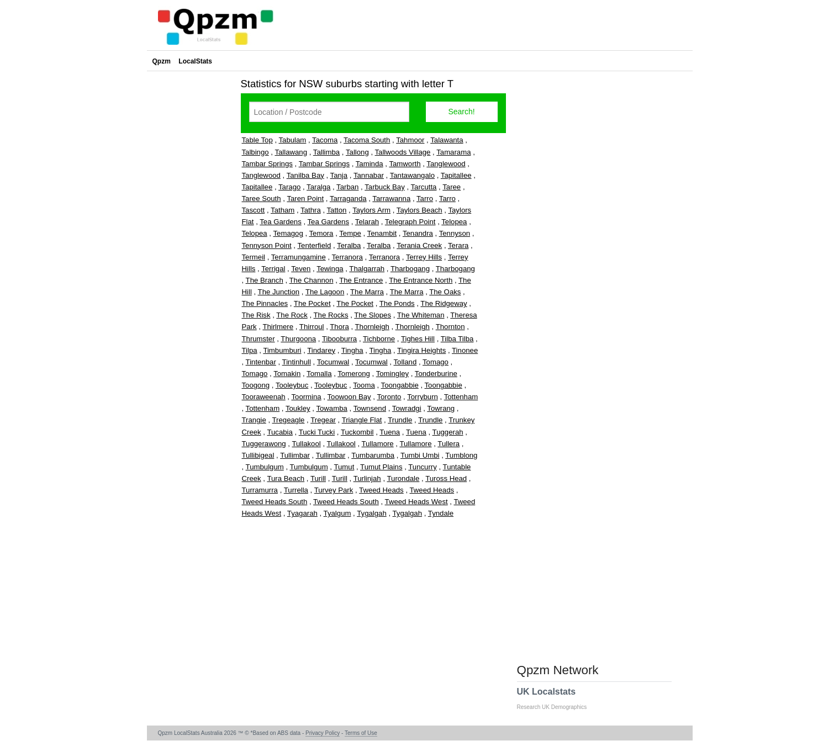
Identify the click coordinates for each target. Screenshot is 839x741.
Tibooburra (339, 339)
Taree (451, 187)
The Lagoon (324, 292)
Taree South (261, 198)
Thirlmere (277, 326)
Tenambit (382, 233)
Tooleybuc (292, 385)
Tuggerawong (264, 444)
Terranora (346, 257)
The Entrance (361, 280)
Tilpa (249, 350)
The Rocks (331, 315)
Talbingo (255, 152)
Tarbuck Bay (385, 187)
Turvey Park (333, 490)
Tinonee (465, 350)
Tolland (404, 362)
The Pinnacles (265, 303)
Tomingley (392, 373)
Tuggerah (447, 432)
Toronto (389, 397)
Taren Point (305, 198)
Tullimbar (295, 455)
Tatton (336, 210)
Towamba (331, 408)
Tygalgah (372, 513)
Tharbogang (410, 268)
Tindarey (321, 350)
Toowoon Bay (349, 397)
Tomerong (353, 373)
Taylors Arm (371, 210)
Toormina (306, 397)
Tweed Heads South (275, 501)
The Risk (256, 315)
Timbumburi (282, 350)
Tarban (347, 187)
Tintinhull (296, 362)
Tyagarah (302, 513)
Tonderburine (436, 373)
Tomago (435, 362)
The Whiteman (421, 315)
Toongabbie (400, 385)
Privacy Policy (322, 733)
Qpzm (161, 61)
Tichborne (379, 339)
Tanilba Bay (305, 175)
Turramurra (260, 490)
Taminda (369, 164)
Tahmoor (410, 140)
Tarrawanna (391, 198)
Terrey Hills (424, 257)
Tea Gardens (281, 222)
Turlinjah (367, 478)
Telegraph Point (410, 222)
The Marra (367, 292)
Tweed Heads (381, 490)
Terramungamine (298, 257)
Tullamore (378, 444)
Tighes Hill (418, 339)
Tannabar (368, 175)
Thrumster (258, 339)
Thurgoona (298, 339)
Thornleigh (372, 326)
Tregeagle (288, 420)
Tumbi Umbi (420, 455)
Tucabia (279, 432)
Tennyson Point (267, 245)
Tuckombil (357, 432)
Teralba (349, 245)
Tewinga (329, 268)
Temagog (288, 233)
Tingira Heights (421, 350)
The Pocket (312, 303)
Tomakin (286, 373)
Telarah (367, 222)
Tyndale (440, 513)
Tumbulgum (265, 467)
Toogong (256, 385)
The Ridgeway (443, 303)
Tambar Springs (267, 164)
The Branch (264, 280)
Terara (458, 245)
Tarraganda (348, 198)
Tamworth (404, 164)
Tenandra (418, 233)
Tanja (339, 175)
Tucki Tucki (317, 432)
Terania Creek (419, 245)
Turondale (403, 478)
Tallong (357, 152)
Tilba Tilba (457, 339)
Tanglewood (445, 164)
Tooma (364, 385)
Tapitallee (456, 175)
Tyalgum (337, 513)
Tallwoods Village (403, 152)
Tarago (289, 187)
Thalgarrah (366, 268)
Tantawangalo (412, 175)
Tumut (344, 467)
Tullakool (306, 444)
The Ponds (397, 303)
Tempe (350, 233)
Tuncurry (422, 467)
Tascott (253, 210)
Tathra (310, 210)
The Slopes (372, 315)
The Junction (279, 292)
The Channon (311, 280)
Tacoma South (367, 140)
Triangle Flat (362, 420)
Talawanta (446, 140)
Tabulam (292, 140)
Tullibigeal (258, 455)
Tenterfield (314, 245)
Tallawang (291, 152)
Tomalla (319, 373)
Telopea (454, 222)
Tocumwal (333, 362)
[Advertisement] (191, 239)
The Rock (291, 315)
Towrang (441, 408)
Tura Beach (285, 478)
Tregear (323, 420)
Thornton (450, 326)
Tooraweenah (264, 397)
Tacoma (324, 140)
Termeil (254, 257)
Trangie (254, 420)
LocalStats (195, 61)
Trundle (400, 420)
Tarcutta (424, 187)
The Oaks (445, 292)
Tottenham (461, 397)
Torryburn (422, 397)
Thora (339, 326)
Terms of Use (361, 733)
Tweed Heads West (416, 501)
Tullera (448, 444)
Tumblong (461, 455)
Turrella (296, 490)
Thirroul (311, 326)
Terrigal (273, 268)
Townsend (369, 408)
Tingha (352, 350)
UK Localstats (557, 698)
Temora (321, 233)
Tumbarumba (372, 455)
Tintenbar (261, 362)
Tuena (389, 432)
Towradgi (406, 408)
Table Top (257, 140)
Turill (318, 478)
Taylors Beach (419, 210)
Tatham (282, 210)
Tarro (424, 198)
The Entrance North (420, 280)
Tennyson (454, 233)
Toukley (298, 408)
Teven (300, 268)
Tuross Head (446, 478)
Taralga (318, 187)
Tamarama (453, 152)
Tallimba (326, 152)
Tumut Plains (381, 467)
